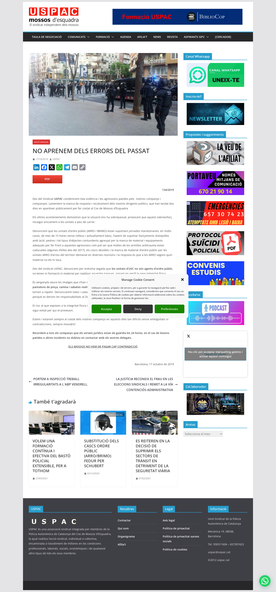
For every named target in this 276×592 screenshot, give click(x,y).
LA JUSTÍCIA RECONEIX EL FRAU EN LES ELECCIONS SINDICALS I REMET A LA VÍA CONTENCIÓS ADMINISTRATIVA (146, 384)
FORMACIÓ (103, 37)
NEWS (157, 37)
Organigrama (126, 536)
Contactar (124, 520)
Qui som (123, 528)
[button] (182, 280)
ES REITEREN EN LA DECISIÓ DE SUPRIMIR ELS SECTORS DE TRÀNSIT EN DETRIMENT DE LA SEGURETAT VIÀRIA (153, 455)
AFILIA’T (142, 37)
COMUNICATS (76, 37)
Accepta (106, 309)
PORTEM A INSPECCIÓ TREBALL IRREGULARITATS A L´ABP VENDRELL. (58, 382)
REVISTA (172, 37)
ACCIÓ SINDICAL (41, 142)
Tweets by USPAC (215, 354)
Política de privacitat (176, 528)
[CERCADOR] (223, 37)
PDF (47, 179)
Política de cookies (175, 549)
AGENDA (125, 37)
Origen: (110, 414)
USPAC (56, 159)
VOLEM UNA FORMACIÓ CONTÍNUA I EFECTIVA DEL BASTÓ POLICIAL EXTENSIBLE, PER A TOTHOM (52, 455)
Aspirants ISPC (194, 37)
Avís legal (169, 520)
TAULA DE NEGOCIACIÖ (47, 37)
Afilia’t (122, 544)
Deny (138, 309)
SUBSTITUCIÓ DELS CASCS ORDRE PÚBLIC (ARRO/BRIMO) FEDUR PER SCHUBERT (101, 453)
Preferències (169, 309)
